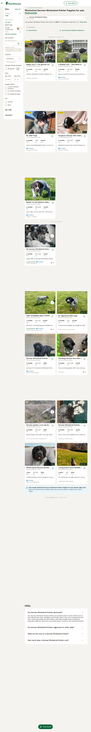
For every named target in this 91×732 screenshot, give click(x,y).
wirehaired (30, 58)
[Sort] (72, 61)
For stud (9, 63)
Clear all (17, 40)
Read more (83, 53)
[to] (18, 161)
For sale (9, 55)
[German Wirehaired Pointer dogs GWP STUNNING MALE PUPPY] (72, 238)
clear (18, 75)
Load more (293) (16, 116)
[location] (13, 126)
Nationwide (31, 43)
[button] (72, 124)
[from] (9, 161)
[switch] (19, 70)
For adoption (11, 59)
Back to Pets (9, 44)
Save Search (31, 61)
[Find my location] (18, 126)
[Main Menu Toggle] (2, 3)
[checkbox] (6, 84)
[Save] (52, 96)
